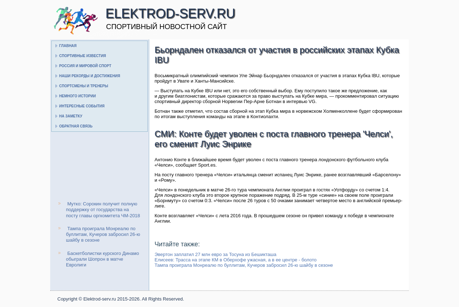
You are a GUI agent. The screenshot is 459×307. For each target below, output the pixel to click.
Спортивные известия (82, 56)
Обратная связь (76, 126)
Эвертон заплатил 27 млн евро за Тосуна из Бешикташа (215, 254)
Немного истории (77, 96)
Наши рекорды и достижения (89, 76)
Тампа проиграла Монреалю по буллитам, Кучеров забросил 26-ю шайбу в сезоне (103, 234)
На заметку (70, 116)
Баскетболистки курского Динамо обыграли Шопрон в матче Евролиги (102, 259)
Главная (68, 46)
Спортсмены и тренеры (83, 86)
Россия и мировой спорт (85, 66)
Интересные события (81, 106)
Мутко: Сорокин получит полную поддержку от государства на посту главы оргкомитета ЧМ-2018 (103, 209)
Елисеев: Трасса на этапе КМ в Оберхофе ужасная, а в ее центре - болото (236, 259)
